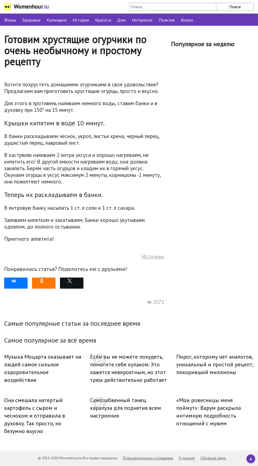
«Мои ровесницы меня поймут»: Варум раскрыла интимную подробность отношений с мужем (208, 412)
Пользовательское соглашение (148, 458)
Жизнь (10, 20)
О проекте (187, 458)
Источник (153, 256)
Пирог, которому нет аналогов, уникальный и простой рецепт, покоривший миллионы (214, 364)
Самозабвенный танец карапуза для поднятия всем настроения (125, 408)
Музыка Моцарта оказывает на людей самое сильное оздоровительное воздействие (42, 368)
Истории (81, 20)
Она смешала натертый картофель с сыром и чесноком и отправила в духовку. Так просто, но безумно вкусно (34, 416)
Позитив (167, 20)
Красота (103, 20)
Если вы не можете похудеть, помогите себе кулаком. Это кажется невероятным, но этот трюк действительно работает (128, 368)
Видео (187, 20)
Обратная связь (213, 458)
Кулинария (57, 20)
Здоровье (31, 20)
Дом (121, 20)
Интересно (142, 20)
